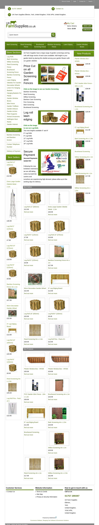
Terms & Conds (66, 1)
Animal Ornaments (13, 116)
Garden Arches (12, 111)
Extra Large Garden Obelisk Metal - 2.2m (13, 184)
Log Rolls (10, 57)
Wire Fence (11, 103)
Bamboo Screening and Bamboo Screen (13, 137)
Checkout (87, 29)
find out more (28, 212)
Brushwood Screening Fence (40, 46)
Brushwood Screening (31, 432)
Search (90, 1)
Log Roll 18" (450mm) (31, 314)
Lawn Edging (68, 44)
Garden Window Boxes (82, 46)
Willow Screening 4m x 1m (57, 448)
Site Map (40, 494)
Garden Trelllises (13, 106)
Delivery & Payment (13, 151)
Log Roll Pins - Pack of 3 (56, 339)
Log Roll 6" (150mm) (55, 314)
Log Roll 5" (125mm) (31, 235)
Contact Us (82, 1)
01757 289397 (17, 9)
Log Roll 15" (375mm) (55, 235)
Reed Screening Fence (25, 46)
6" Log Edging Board (31, 422)
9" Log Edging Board (55, 288)
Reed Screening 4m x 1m (32, 473)
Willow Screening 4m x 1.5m (58, 473)
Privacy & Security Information (47, 497)
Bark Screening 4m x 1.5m (57, 422)
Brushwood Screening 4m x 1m (59, 394)
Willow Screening (13, 62)
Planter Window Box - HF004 (58, 369)
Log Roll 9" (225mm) (31, 260)
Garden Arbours (12, 109)
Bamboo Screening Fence (54, 46)
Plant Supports (12, 114)
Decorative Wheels (13, 85)
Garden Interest (12, 124)
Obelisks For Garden (14, 83)
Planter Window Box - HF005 (34, 369)
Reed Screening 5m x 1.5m (33, 339)
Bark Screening (12, 44)
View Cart (87, 26)
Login (74, 1)
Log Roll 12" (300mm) (31, 207)
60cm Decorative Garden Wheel (35, 288)
